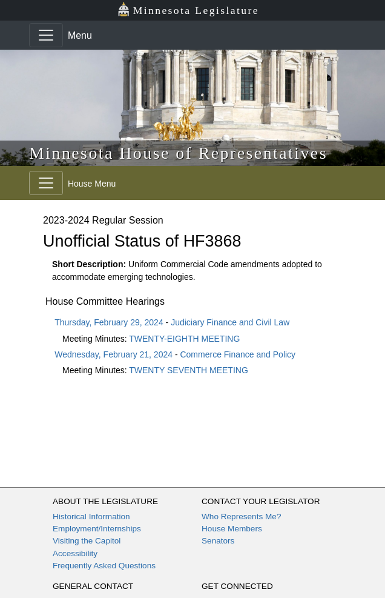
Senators (218, 540)
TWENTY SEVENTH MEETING (188, 370)
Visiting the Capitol (86, 540)
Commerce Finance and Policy (237, 354)
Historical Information (91, 516)
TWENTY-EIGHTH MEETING (184, 339)
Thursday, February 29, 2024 (108, 322)
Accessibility (75, 553)
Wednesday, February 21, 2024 (113, 354)
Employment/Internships (97, 528)
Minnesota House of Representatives (178, 153)
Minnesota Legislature (188, 9)
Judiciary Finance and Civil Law (230, 322)
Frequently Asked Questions (104, 565)
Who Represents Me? (241, 516)
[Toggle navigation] (46, 35)
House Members (232, 528)
